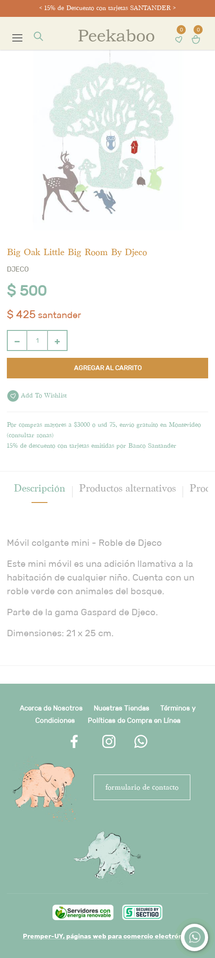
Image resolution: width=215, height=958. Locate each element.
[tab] (39, 488)
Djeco (18, 269)
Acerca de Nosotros (51, 708)
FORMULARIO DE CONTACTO (141, 787)
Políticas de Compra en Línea (134, 720)
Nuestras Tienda (120, 708)
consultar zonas (30, 435)
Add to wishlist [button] (37, 396)
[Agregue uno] (57, 340)
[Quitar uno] (17, 340)
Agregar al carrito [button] (108, 368)
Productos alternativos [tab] (127, 488)
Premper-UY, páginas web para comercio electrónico (107, 936)
